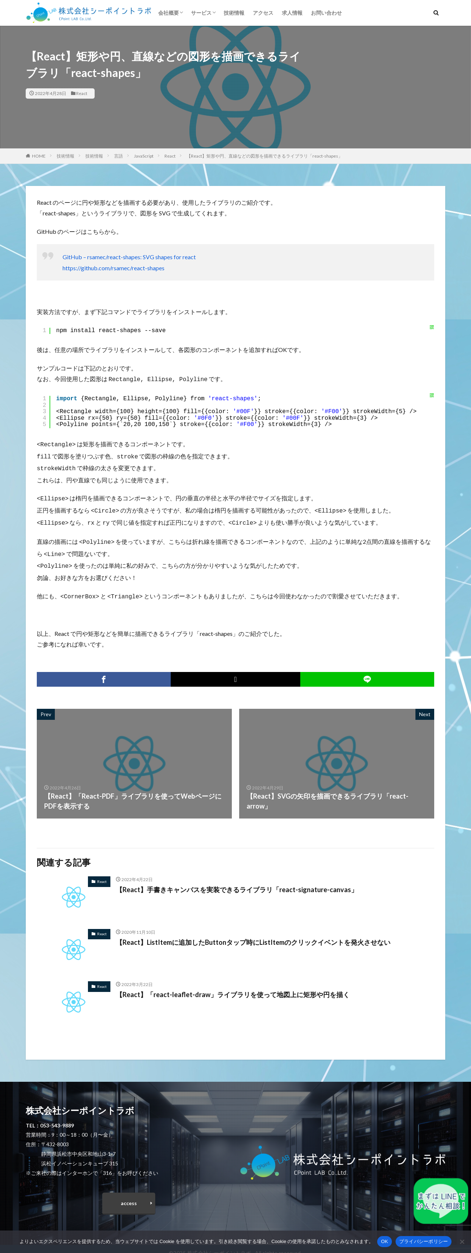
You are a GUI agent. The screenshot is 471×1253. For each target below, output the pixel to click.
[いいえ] (461, 1241)
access (129, 1195)
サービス (201, 13)
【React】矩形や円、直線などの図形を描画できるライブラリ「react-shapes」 (265, 156)
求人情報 (292, 13)
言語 (118, 156)
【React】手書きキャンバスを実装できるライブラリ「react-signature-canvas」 (237, 881)
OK (384, 1241)
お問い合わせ (326, 13)
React (81, 93)
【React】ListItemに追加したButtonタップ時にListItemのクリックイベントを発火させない (253, 934)
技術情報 (234, 13)
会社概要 (168, 13)
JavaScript (143, 156)
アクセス (263, 13)
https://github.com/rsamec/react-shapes (113, 267)
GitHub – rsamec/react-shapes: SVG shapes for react (129, 256)
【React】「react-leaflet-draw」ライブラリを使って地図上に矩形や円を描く (233, 986)
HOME (39, 156)
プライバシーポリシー (423, 1241)
